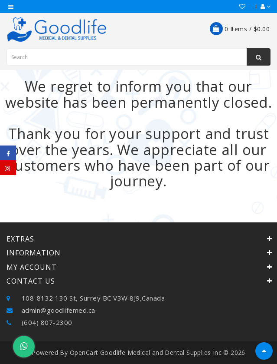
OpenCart (84, 352)
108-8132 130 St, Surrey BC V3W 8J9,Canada (86, 298)
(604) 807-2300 (39, 322)
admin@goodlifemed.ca (51, 310)
